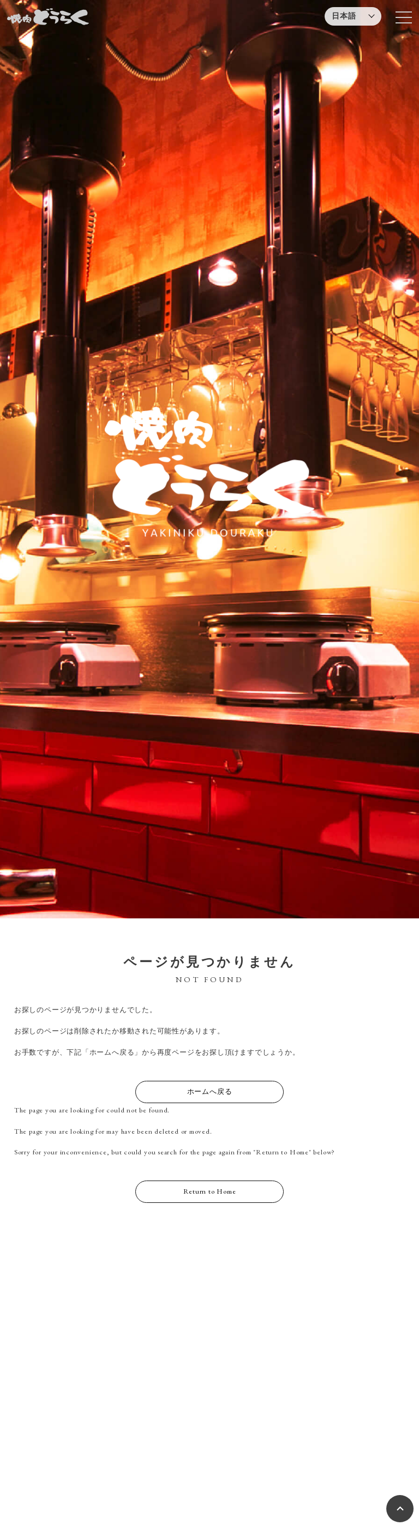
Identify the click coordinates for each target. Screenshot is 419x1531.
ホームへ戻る (209, 1091)
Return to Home (209, 1191)
